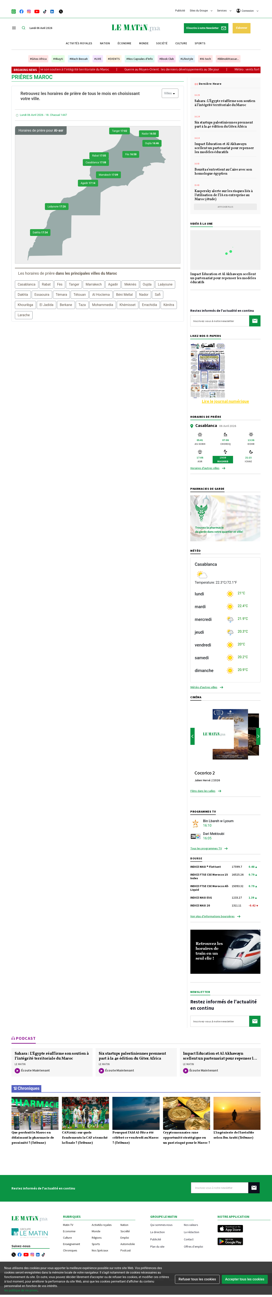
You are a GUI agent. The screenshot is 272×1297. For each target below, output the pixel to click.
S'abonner (241, 27)
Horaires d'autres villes (204, 468)
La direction (157, 1232)
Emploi (124, 1238)
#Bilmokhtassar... (228, 59)
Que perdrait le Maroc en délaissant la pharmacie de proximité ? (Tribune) (32, 1137)
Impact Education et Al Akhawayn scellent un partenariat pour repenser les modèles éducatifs (224, 148)
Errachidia (149, 305)
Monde (144, 43)
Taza (82, 305)
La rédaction (191, 1232)
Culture (181, 43)
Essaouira (41, 295)
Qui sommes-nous (161, 1225)
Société (162, 43)
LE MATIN (20, 1064)
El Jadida (46, 305)
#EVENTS (114, 59)
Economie (69, 1231)
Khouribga (25, 305)
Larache (24, 315)
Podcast (125, 1250)
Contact (188, 1239)
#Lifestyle (186, 59)
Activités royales (79, 43)
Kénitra (168, 305)
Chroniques (29, 1088)
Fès (130, 154)
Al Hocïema (101, 295)
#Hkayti (58, 59)
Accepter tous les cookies (244, 1279)
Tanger (119, 130)
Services (224, 10)
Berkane (66, 305)
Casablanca (96, 162)
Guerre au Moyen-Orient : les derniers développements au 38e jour (181, 69)
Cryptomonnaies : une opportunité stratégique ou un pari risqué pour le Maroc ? (186, 1137)
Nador (149, 133)
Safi (157, 295)
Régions (97, 1238)
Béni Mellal (124, 295)
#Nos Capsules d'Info (139, 59)
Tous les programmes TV (206, 848)
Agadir (88, 183)
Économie (125, 43)
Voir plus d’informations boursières (212, 916)
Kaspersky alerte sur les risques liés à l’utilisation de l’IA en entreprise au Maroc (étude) (224, 195)
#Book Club (166, 59)
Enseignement (71, 1244)
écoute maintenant (32, 1070)
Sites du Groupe (201, 10)
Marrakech (108, 174)
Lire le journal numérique (225, 401)
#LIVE (97, 59)
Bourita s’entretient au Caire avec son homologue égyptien (223, 172)
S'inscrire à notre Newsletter (206, 28)
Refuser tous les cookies (197, 1279)
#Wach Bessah (79, 59)
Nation (105, 43)
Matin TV (68, 1225)
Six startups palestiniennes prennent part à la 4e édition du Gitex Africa (224, 125)
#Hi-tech (205, 59)
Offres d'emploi (193, 1246)
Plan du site (157, 1246)
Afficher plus (225, 206)
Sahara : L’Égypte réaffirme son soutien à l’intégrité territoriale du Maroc (66, 69)
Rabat (99, 155)
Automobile (127, 1244)
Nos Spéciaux (100, 1250)
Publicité (180, 10)
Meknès (130, 284)
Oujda (152, 143)
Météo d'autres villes (203, 687)
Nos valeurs (191, 1225)
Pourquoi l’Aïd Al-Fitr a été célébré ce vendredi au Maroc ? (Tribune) (135, 1137)
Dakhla (40, 232)
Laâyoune (57, 206)
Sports (200, 43)
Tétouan (79, 295)
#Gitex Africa (38, 59)
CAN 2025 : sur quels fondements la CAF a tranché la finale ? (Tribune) (85, 1137)
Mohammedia (102, 305)
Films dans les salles (202, 791)
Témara (61, 295)
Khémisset (128, 305)
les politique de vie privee (20, 1290)
